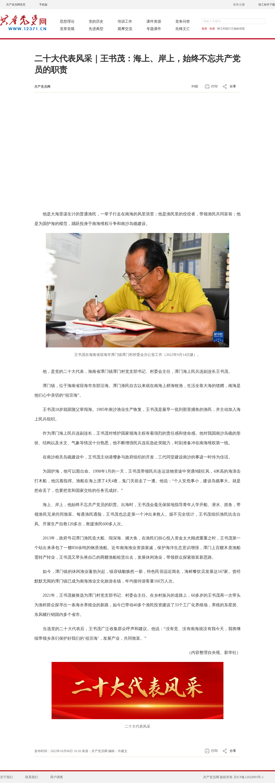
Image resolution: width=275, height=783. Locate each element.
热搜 (212, 28)
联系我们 (31, 777)
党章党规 (67, 29)
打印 (214, 86)
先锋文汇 (182, 29)
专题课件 (153, 29)
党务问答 (182, 21)
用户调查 (56, 777)
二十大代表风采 (137, 726)
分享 (233, 86)
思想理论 (67, 21)
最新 (204, 28)
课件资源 (153, 21)
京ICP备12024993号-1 (249, 777)
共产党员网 (42, 86)
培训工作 (125, 21)
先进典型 (96, 29)
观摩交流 (125, 29)
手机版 (43, 4)
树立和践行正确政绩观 (231, 28)
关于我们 (6, 777)
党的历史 (96, 21)
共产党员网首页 (15, 4)
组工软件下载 (266, 4)
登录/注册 (239, 4)
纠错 (195, 86)
